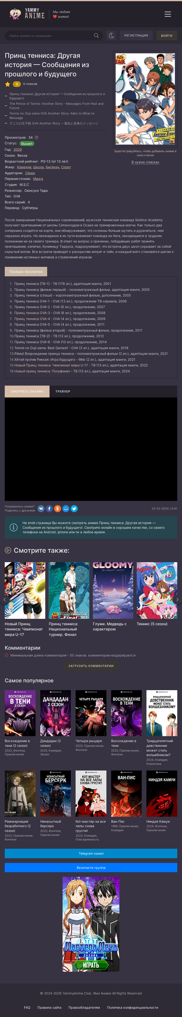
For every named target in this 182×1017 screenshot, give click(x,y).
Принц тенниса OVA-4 (32, 319)
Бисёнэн (52, 167)
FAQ (27, 1007)
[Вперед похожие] (177, 599)
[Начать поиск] (96, 35)
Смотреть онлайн (27, 391)
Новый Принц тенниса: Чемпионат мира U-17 (51, 365)
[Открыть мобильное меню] (168, 14)
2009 (18, 149)
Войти (167, 35)
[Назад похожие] (4, 599)
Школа (38, 167)
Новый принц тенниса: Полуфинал (42, 371)
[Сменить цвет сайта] (111, 35)
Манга (38, 179)
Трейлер (62, 391)
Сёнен (30, 173)
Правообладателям (84, 1007)
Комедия (24, 167)
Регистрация (136, 35)
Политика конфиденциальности (132, 1007)
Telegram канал (91, 853)
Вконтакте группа (91, 868)
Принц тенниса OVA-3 (32, 313)
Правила (49, 1007)
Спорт (66, 167)
